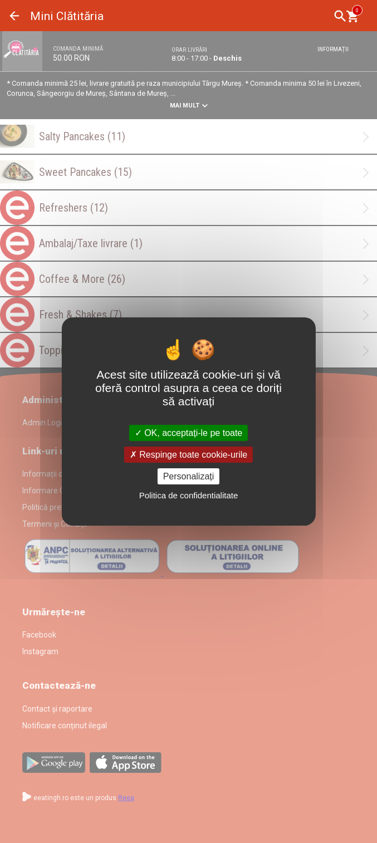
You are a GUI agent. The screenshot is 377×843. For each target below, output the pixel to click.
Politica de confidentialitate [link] (188, 495)
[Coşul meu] (352, 16)
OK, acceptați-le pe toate (189, 432)
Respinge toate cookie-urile (188, 454)
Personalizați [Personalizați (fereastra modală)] (188, 476)
